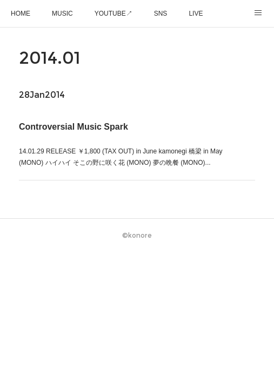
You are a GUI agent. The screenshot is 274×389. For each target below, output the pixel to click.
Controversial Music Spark (73, 126)
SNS (161, 13)
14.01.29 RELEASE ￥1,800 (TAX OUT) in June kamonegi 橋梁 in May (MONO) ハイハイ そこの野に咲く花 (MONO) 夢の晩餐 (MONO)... (121, 157)
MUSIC (62, 13)
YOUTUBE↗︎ (113, 13)
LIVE (196, 13)
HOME (20, 13)
